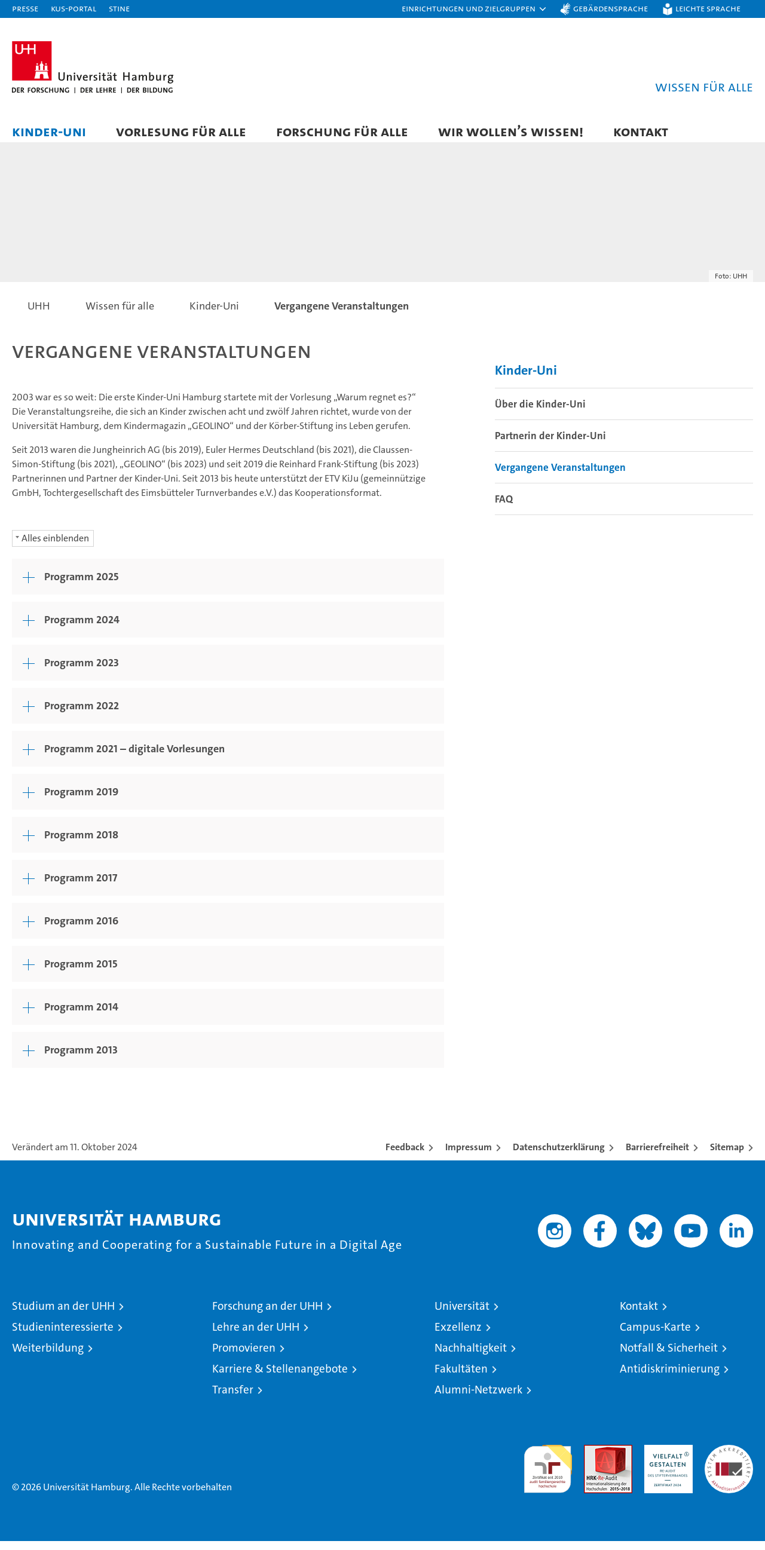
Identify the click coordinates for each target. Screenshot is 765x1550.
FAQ (504, 508)
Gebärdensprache (610, 8)
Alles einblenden (55, 547)
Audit (595, 1460)
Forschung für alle (342, 131)
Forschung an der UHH (267, 1314)
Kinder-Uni (49, 131)
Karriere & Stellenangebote (280, 1377)
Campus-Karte (655, 1335)
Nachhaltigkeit (470, 1356)
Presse (25, 8)
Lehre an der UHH (255, 1335)
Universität (461, 1314)
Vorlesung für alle (181, 131)
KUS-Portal (73, 8)
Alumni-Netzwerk (478, 1398)
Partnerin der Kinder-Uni (550, 445)
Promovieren (244, 1356)
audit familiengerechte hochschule (548, 1472)
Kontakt (640, 131)
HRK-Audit (665, 1460)
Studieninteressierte (63, 1335)
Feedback (404, 1156)
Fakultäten (461, 1377)
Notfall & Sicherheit (669, 1356)
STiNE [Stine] (119, 8)
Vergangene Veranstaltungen (560, 476)
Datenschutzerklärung (559, 1156)
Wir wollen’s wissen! (510, 131)
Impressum (468, 1156)
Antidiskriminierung (670, 1377)
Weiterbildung (48, 1356)
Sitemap (727, 1156)
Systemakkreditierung (729, 1460)
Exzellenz (458, 1335)
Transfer (232, 1398)
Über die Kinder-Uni (540, 413)
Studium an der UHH (63, 1314)
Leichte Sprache (707, 8)
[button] (474, 9)
